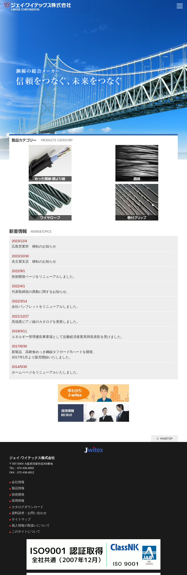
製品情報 (18, 488)
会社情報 (18, 482)
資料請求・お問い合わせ (29, 513)
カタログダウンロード (27, 507)
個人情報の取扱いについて (31, 525)
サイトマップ (21, 519)
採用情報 (18, 500)
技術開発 (18, 494)
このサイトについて (26, 531)
